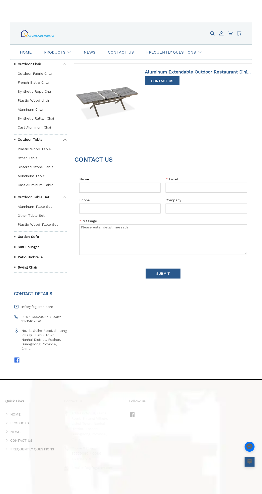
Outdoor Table (30, 139)
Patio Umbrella (30, 257)
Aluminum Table (31, 176)
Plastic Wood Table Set (38, 224)
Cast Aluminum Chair (35, 127)
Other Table (28, 158)
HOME (9, 414)
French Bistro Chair (34, 82)
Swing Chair (27, 267)
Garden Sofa (28, 237)
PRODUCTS (13, 423)
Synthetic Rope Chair (35, 91)
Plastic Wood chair (33, 100)
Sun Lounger (28, 247)
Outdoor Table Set (33, 197)
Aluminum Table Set (35, 207)
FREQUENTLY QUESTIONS (26, 449)
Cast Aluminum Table (35, 185)
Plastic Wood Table (34, 149)
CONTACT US (15, 440)
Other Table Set (31, 215)
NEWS (9, 432)
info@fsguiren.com (37, 307)
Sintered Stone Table (36, 167)
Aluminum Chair (31, 109)
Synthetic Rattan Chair (36, 118)
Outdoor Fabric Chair (35, 73)
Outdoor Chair (29, 64)
